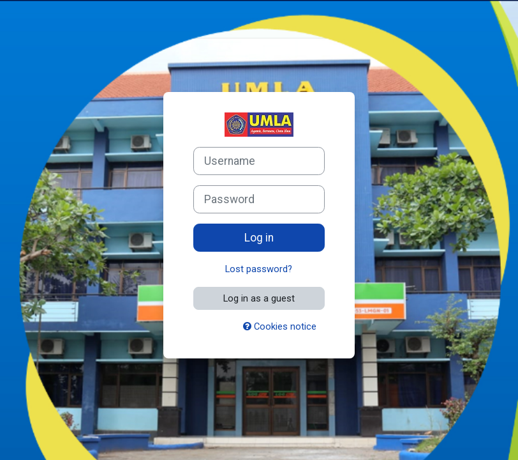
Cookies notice (279, 326)
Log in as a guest (259, 298)
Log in (259, 237)
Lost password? (258, 269)
